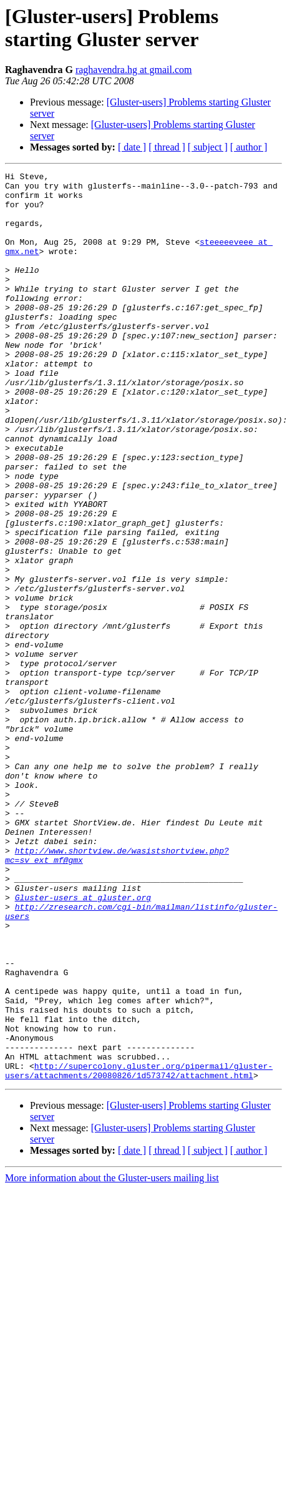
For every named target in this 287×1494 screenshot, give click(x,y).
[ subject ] (208, 147)
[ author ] (249, 147)
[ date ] (132, 147)
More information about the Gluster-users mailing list (112, 1359)
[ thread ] (166, 147)
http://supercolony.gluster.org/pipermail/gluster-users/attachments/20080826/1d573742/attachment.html (139, 1251)
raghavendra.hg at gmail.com (133, 69)
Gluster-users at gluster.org (83, 1043)
